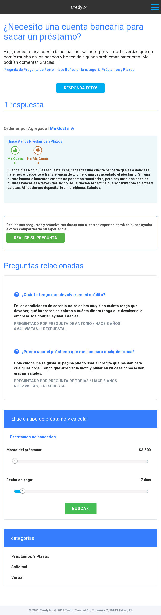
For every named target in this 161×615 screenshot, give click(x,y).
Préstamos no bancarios (33, 437)
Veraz (16, 577)
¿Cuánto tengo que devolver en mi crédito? (63, 294)
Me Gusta (60, 128)
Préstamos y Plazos (118, 70)
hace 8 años (18, 141)
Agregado (37, 128)
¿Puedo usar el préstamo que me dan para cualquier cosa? (78, 351)
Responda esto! (80, 88)
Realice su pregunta (35, 237)
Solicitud (19, 567)
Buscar (80, 508)
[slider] (15, 461)
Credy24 (79, 7)
